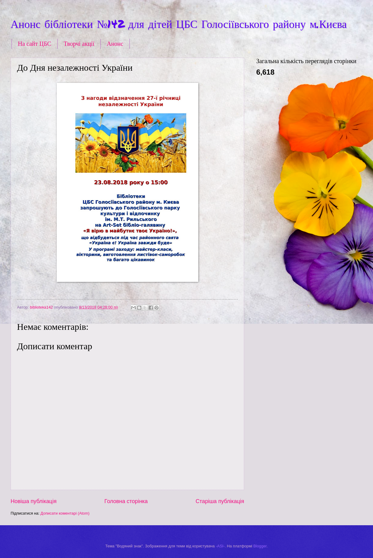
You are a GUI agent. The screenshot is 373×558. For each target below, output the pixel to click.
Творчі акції (79, 43)
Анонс (115, 43)
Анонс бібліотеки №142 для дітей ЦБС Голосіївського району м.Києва (179, 23)
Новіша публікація (33, 501)
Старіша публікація (220, 501)
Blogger (260, 546)
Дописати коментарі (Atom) (65, 513)
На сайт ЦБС (34, 43)
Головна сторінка (126, 501)
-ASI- (220, 546)
